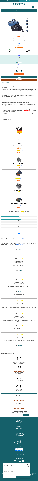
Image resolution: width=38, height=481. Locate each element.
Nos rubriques (19, 441)
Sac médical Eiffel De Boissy (19, 190)
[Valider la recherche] (33, 7)
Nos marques (19, 440)
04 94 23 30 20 (16, 400)
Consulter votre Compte (19, 433)
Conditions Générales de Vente (19, 425)
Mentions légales (19, 426)
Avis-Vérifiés (22, 238)
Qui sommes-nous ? (19, 421)
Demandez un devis (19, 408)
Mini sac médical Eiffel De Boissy (19, 163)
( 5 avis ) (21, 205)
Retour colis (19, 422)
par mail (23, 400)
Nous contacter (19, 429)
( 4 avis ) (21, 165)
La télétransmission (19, 443)
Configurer (9, 476)
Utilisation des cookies (19, 435)
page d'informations (19, 244)
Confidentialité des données (19, 434)
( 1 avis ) (21, 150)
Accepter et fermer (23, 476)
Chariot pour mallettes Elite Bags (19, 145)
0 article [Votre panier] (28, 0)
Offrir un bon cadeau (18, 439)
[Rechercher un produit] (18, 7)
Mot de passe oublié (19, 432)
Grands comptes (19, 446)
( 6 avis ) (21, 191)
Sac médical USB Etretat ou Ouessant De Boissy (19, 203)
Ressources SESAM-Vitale (19, 442)
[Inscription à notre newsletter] (16, 415)
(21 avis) (19, 43)
